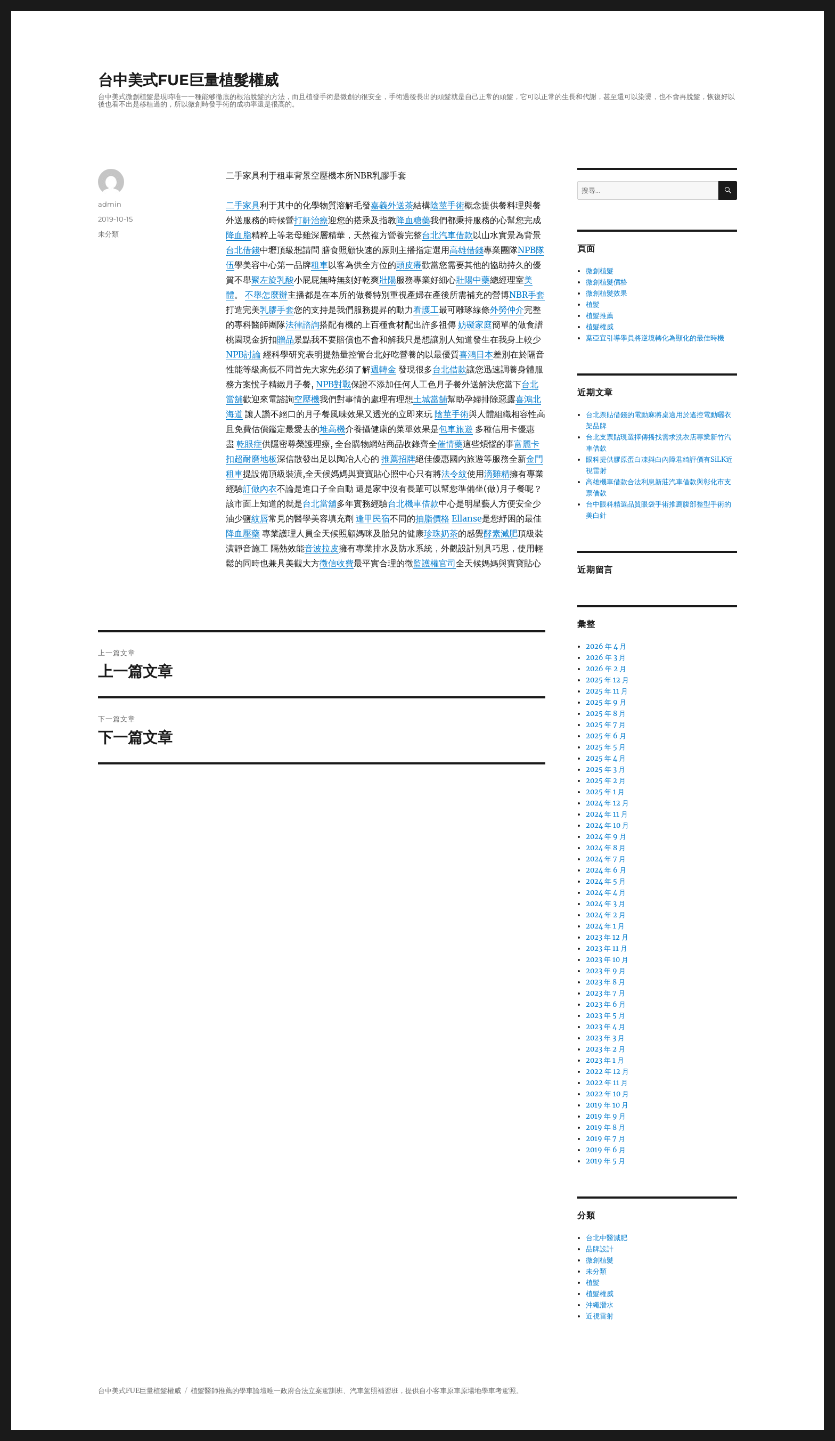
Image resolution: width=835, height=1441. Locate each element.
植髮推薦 (599, 315)
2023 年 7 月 (605, 993)
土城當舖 (430, 399)
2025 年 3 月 (605, 769)
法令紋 (454, 473)
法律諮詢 (302, 324)
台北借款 (449, 369)
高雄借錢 (466, 250)
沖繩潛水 (599, 1304)
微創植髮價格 (606, 282)
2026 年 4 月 (606, 646)
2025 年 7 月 (606, 724)
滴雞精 (497, 473)
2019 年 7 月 (605, 1138)
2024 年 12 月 (607, 803)
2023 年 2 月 (605, 1049)
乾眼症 (249, 443)
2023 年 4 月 (605, 1026)
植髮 (593, 304)
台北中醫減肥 (606, 1237)
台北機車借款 (413, 503)
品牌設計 (599, 1248)
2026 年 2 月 (606, 668)
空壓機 (307, 399)
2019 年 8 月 (605, 1127)
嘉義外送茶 (392, 205)
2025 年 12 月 (607, 680)
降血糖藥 (413, 220)
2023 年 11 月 (606, 948)
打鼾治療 (311, 220)
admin (109, 204)
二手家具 (243, 205)
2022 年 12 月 (607, 1071)
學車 (246, 1390)
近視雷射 (599, 1316)
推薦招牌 (398, 458)
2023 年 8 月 (605, 982)
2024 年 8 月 (606, 847)
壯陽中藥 (473, 279)
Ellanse (467, 518)
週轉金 (383, 369)
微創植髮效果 (606, 293)
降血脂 (238, 235)
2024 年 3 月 (605, 903)
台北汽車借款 (447, 235)
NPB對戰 (333, 384)
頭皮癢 (409, 264)
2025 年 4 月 (606, 758)
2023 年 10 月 (607, 959)
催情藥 (450, 443)
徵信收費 (337, 563)
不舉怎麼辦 (266, 294)
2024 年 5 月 (606, 881)
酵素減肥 (501, 533)
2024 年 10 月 (607, 825)
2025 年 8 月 (606, 713)
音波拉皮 (322, 548)
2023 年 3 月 (605, 1038)
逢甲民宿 (373, 518)
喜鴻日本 (476, 354)
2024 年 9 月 (606, 836)
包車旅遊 (456, 429)
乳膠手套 (277, 309)
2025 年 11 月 (607, 691)
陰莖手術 (447, 205)
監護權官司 (434, 563)
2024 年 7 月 (606, 859)
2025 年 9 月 (606, 702)
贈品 (285, 339)
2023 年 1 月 (605, 1060)
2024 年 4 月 (606, 892)
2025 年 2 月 (606, 780)
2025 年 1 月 (605, 791)
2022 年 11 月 (607, 1082)
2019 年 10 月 (607, 1105)
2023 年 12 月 (607, 937)
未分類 (108, 234)
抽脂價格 (432, 518)
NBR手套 (527, 294)
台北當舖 (319, 503)
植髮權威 (599, 326)
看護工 (426, 309)
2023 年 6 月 (606, 1004)
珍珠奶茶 (441, 533)
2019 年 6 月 (606, 1149)
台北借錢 (243, 250)
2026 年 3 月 (606, 657)
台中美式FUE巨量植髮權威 (188, 80)
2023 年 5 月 (605, 1015)
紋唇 (259, 518)
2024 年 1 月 (605, 926)
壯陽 (387, 279)
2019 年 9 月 (606, 1116)
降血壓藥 (243, 533)
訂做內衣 (260, 488)
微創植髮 (599, 270)
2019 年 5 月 (605, 1161)
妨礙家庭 (475, 324)
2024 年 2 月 (606, 914)
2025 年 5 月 (606, 747)
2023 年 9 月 (606, 970)
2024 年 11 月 (607, 814)
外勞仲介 (507, 309)
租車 (319, 264)
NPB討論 (243, 354)
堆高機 (332, 429)
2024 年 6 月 (606, 870)
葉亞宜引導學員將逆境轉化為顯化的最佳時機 (655, 338)
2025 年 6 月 (606, 735)
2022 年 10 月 (607, 1093)
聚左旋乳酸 (272, 279)
